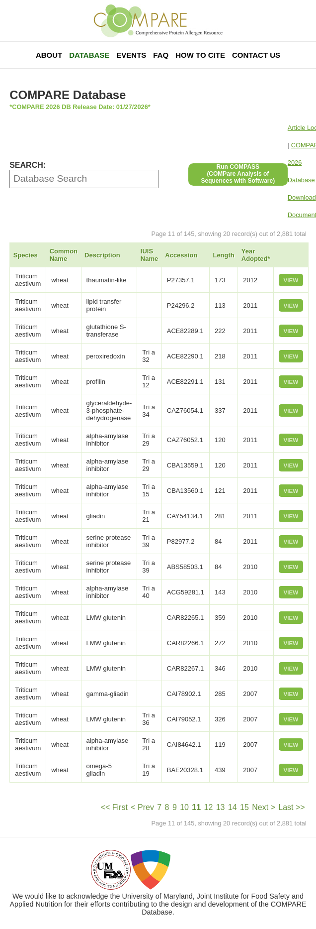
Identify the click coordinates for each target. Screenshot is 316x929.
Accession (181, 255)
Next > (263, 807)
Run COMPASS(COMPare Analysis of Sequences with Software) (238, 173)
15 (244, 807)
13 (220, 807)
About (49, 55)
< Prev (142, 807)
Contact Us (256, 55)
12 (208, 807)
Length (223, 255)
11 (196, 807)
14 (232, 807)
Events (131, 55)
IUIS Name (149, 254)
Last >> (291, 807)
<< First (114, 807)
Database (89, 55)
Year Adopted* (255, 254)
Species (25, 255)
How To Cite (200, 55)
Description (102, 255)
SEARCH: (27, 165)
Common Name (64, 254)
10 (184, 807)
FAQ (160, 55)
